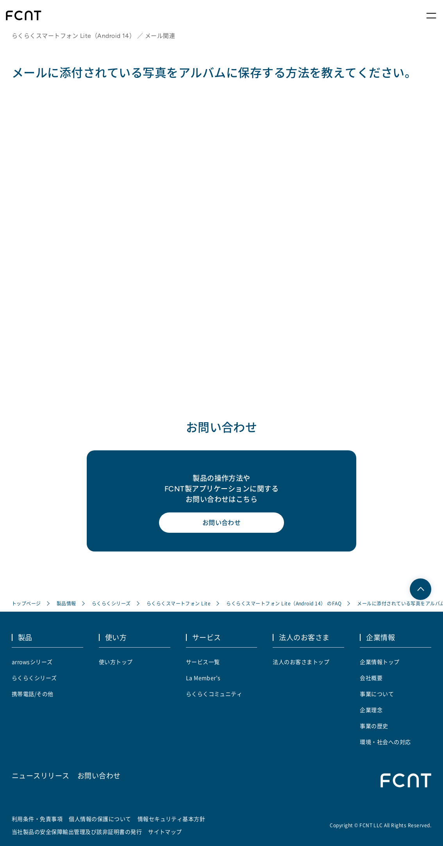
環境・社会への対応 (385, 742)
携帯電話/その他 (33, 694)
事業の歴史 (374, 726)
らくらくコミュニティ (214, 694)
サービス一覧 (203, 662)
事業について (377, 694)
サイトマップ (165, 831)
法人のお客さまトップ (301, 662)
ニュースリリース (41, 775)
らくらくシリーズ (111, 603)
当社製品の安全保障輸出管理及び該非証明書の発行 (77, 831)
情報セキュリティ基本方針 (171, 819)
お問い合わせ (221, 523)
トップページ (26, 603)
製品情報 (66, 603)
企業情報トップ (379, 662)
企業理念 (371, 710)
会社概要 (371, 678)
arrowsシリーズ (32, 662)
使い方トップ (116, 662)
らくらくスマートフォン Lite (178, 603)
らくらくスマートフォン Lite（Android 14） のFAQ (283, 603)
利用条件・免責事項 (37, 819)
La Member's (203, 678)
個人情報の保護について (100, 819)
